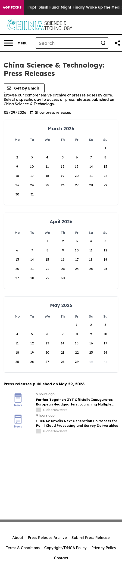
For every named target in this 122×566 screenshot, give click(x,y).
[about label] (38, 410)
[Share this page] (117, 43)
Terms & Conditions (23, 547)
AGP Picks (12, 7)
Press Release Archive (47, 537)
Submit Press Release (91, 537)
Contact (61, 558)
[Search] (66, 43)
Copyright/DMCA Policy (65, 547)
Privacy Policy (103, 547)
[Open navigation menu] (16, 43)
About (17, 537)
